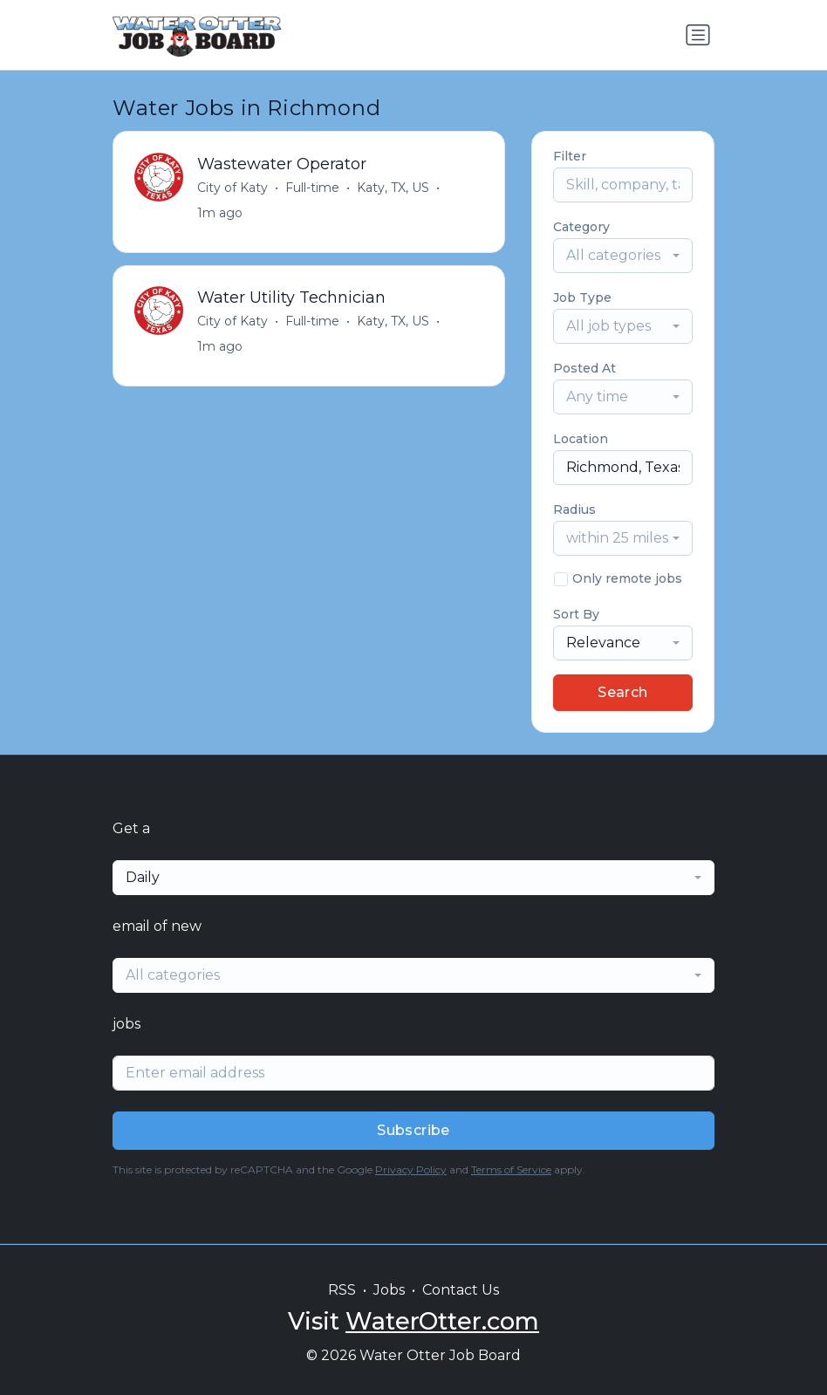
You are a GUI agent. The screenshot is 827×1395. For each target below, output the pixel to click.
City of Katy (232, 187)
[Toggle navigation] (697, 34)
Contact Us (460, 1290)
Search (622, 692)
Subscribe (413, 1130)
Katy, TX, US (393, 187)
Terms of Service (511, 1169)
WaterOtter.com (442, 1321)
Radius (574, 509)
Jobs (389, 1290)
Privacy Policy (411, 1169)
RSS (342, 1290)
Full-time (312, 187)
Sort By (576, 614)
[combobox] (623, 255)
